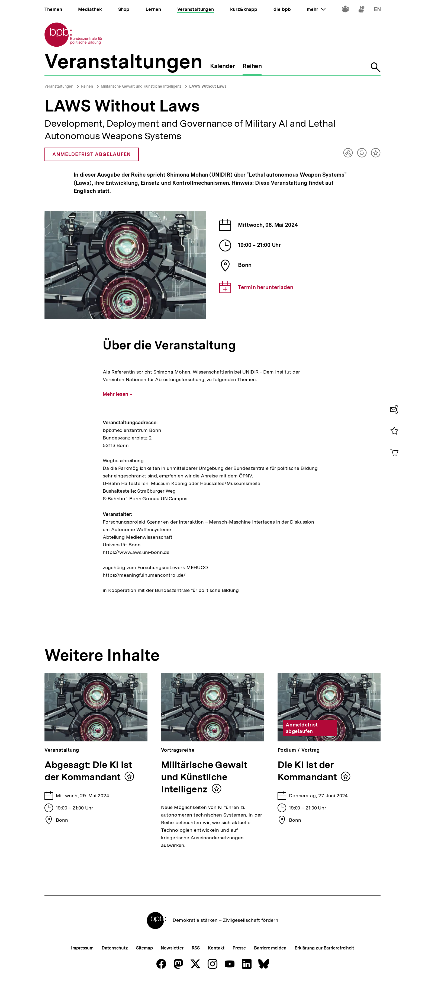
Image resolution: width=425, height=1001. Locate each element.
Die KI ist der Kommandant (307, 771)
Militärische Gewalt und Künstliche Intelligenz (141, 86)
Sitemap (144, 965)
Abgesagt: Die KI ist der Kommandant (88, 771)
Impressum (82, 965)
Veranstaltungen (58, 86)
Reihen (87, 86)
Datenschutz (115, 965)
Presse (239, 965)
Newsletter (172, 965)
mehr (316, 9)
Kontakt (216, 965)
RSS (196, 965)
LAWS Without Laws (207, 86)
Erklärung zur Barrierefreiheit (324, 965)
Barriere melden (270, 965)
